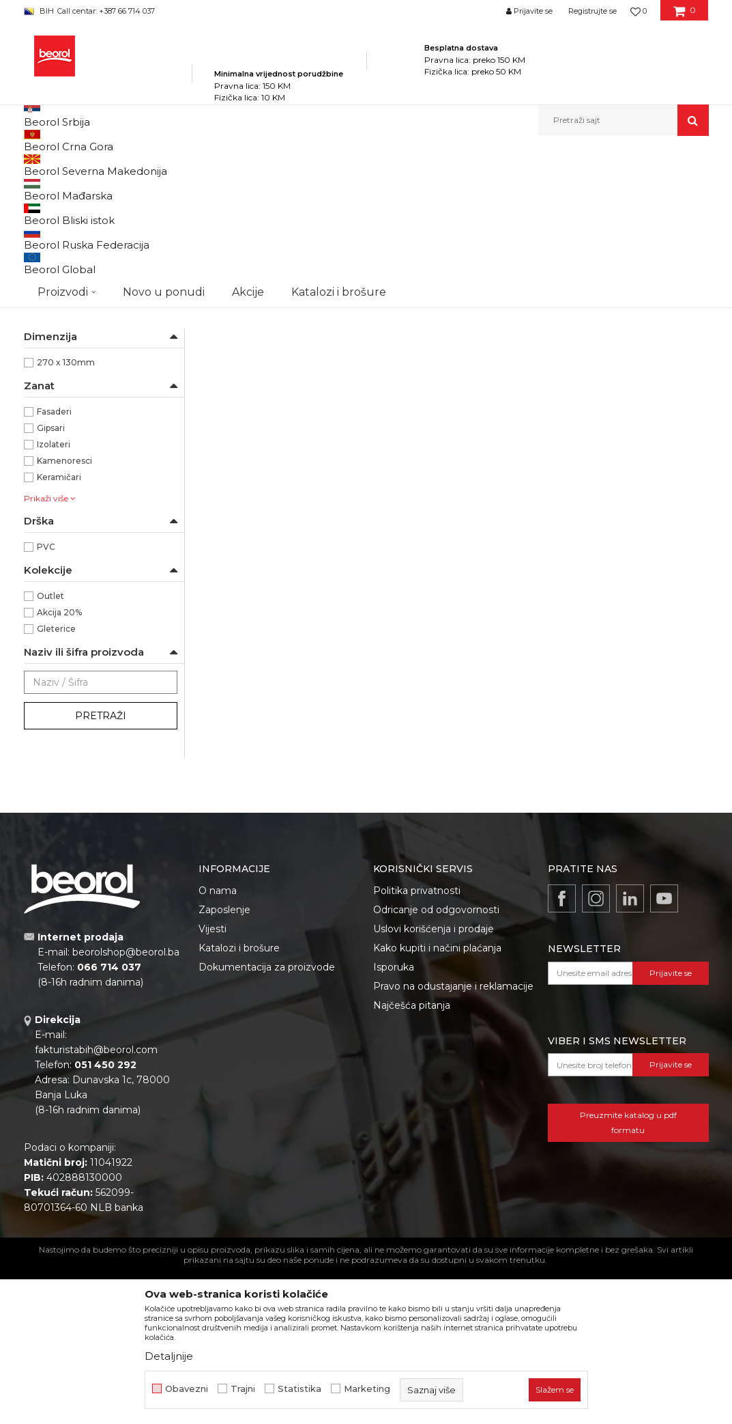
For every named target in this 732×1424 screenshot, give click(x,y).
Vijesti (212, 1085)
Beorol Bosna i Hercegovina (77, 165)
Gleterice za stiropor (72, 302)
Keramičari (59, 633)
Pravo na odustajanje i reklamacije (453, 1142)
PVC (46, 703)
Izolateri (53, 601)
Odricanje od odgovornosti (436, 1066)
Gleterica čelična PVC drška (278, 417)
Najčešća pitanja (411, 1162)
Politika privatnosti (416, 1047)
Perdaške (50, 286)
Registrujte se (592, 11)
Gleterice (336, 165)
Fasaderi (54, 568)
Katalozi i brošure (239, 1104)
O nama (218, 1047)
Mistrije (47, 318)
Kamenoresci (64, 617)
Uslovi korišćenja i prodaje (433, 1085)
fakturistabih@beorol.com (96, 1206)
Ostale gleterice (64, 269)
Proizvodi (159, 165)
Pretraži (100, 872)
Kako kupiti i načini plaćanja (437, 1104)
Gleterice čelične (64, 220)
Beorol (51, 371)
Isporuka (393, 1123)
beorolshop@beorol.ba (125, 1108)
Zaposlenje (224, 1066)
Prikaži (562, 187)
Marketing (367, 1389)
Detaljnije (169, 1356)
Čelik (47, 420)
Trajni (243, 1389)
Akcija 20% (59, 769)
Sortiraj (364, 187)
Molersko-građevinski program (249, 165)
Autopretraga (302, 187)
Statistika (299, 1389)
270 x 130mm (66, 519)
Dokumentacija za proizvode (267, 1123)
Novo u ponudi (164, 119)
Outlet (50, 752)
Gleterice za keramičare (80, 253)
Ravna (50, 469)
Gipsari (51, 584)
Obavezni (186, 1389)
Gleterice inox (62, 237)
